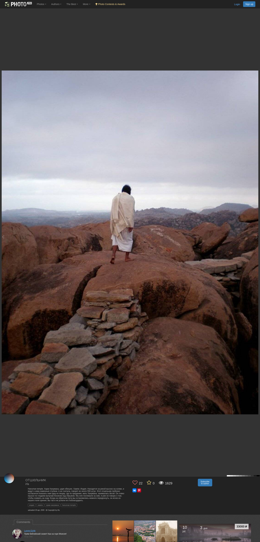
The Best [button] (72, 4)
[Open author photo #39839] (166, 531)
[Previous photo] (3, 237)
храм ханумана (52, 505)
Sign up (249, 4)
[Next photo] (257, 237)
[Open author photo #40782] (145, 531)
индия (31, 505)
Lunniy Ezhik (29, 531)
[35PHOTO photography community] (18, 4)
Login (237, 4)
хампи (40, 505)
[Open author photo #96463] (123, 531)
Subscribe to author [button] (205, 482)
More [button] (86, 4)
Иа (27, 484)
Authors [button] (56, 4)
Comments (23, 522)
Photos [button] (41, 4)
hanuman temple (69, 505)
